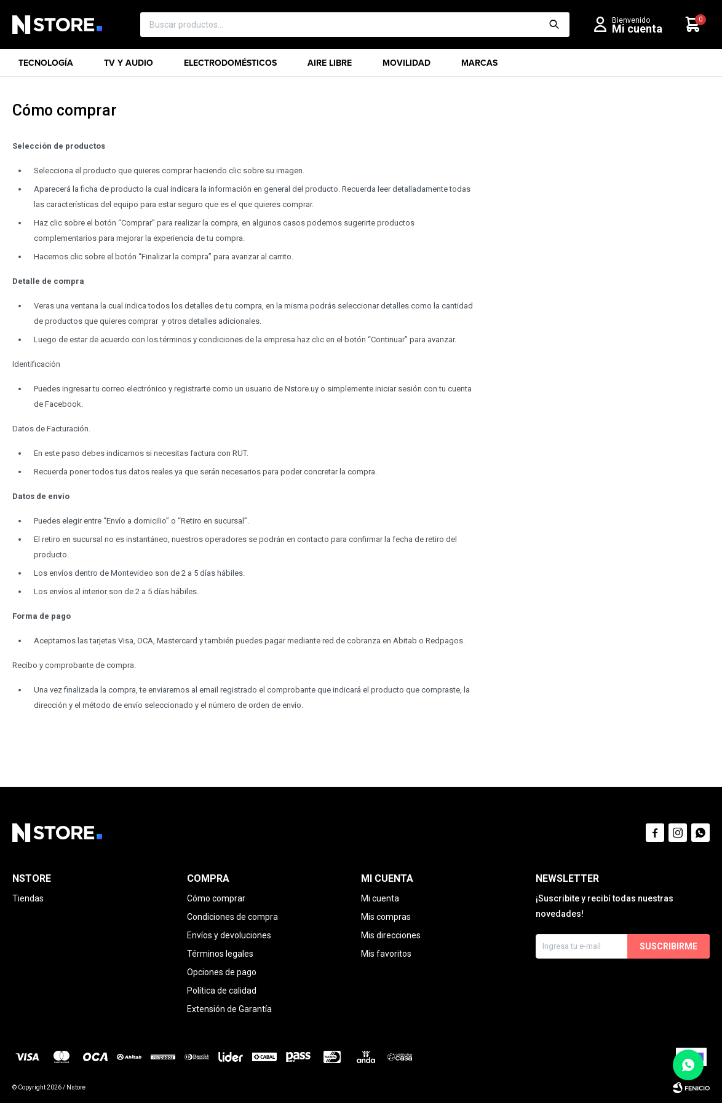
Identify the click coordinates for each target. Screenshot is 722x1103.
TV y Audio (128, 67)
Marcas (479, 67)
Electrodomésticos (230, 67)
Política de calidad (221, 990)
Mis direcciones (391, 935)
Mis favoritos (386, 954)
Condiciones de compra (232, 917)
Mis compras (386, 917)
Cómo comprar (216, 898)
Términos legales (220, 954)
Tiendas (28, 898)
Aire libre (329, 67)
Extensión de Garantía (229, 1009)
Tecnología (45, 67)
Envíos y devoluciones (229, 935)
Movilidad (406, 67)
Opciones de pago (221, 972)
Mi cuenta (380, 898)
